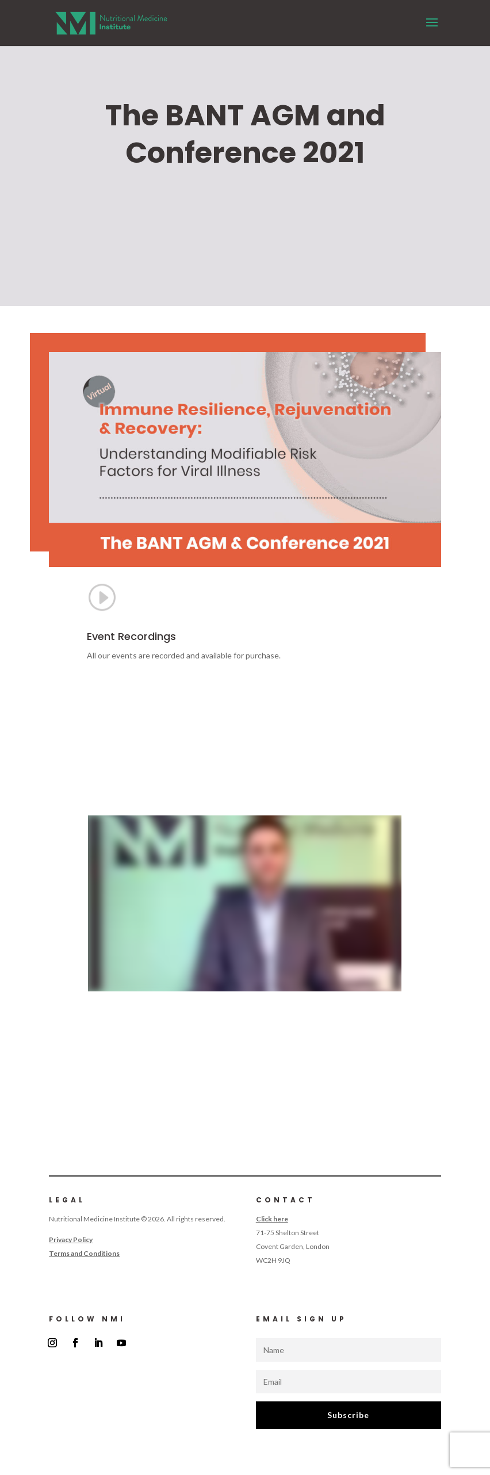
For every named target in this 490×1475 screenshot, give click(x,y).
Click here (272, 1219)
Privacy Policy (71, 1239)
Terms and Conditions (84, 1253)
